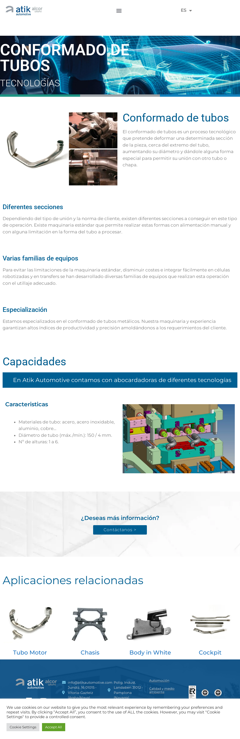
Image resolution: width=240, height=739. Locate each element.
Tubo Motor (30, 652)
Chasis (90, 652)
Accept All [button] (53, 727)
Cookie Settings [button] (23, 727)
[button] (119, 10)
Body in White (150, 652)
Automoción (159, 680)
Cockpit (210, 652)
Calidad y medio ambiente (162, 690)
